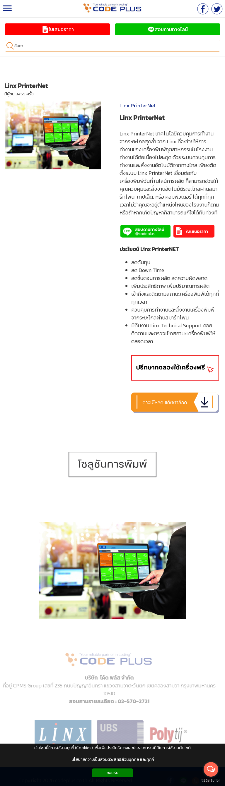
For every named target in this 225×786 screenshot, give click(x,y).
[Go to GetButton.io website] (211, 780)
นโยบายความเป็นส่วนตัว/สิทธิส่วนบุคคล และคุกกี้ (112, 759)
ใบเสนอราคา (57, 29)
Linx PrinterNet (138, 105)
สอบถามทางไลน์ (167, 29)
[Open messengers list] (211, 769)
